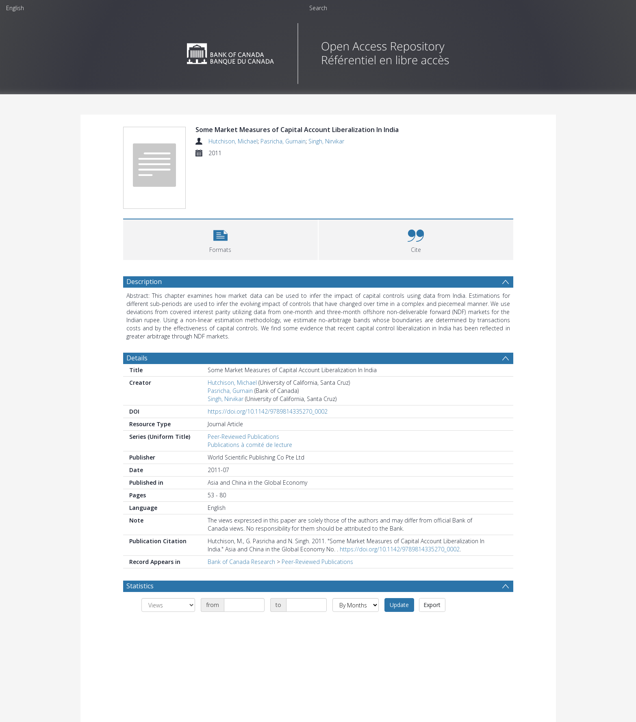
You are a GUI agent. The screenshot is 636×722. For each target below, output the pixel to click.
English (15, 8)
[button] (220, 238)
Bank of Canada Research (241, 562)
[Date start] (244, 605)
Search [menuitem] (318, 8)
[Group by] (168, 605)
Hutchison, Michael (233, 141)
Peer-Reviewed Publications (243, 436)
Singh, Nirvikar (326, 141)
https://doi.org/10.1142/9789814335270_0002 (268, 411)
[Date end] (306, 605)
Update (399, 605)
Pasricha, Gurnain (283, 141)
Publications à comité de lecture (250, 445)
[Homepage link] (318, 51)
